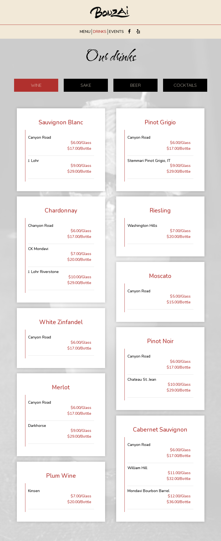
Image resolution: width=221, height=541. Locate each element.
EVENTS (116, 31)
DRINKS (99, 31)
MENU (85, 31)
